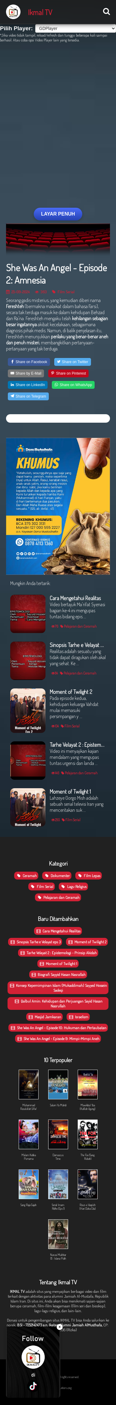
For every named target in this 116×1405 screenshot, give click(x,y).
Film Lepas (88, 875)
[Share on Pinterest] (68, 373)
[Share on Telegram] (28, 396)
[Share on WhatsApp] (73, 385)
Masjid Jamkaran (44, 1016)
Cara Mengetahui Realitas (58, 931)
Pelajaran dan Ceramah (58, 897)
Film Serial (63, 291)
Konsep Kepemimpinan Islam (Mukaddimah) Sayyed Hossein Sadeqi (58, 988)
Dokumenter (57, 875)
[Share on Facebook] (29, 362)
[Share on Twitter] (72, 362)
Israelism (78, 1016)
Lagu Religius (73, 886)
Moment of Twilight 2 (86, 941)
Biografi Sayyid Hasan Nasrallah (58, 974)
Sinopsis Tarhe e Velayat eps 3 (35, 941)
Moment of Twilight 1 (58, 963)
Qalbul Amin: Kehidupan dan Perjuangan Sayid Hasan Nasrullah (58, 1003)
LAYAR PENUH (58, 213)
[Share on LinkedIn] (28, 385)
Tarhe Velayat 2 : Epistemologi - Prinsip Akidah (58, 952)
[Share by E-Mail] (26, 373)
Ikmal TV (40, 12)
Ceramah (26, 875)
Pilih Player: (16, 28)
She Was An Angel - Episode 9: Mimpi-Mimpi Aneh (58, 1038)
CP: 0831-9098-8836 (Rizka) (74, 1327)
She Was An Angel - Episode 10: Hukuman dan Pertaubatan (58, 1027)
